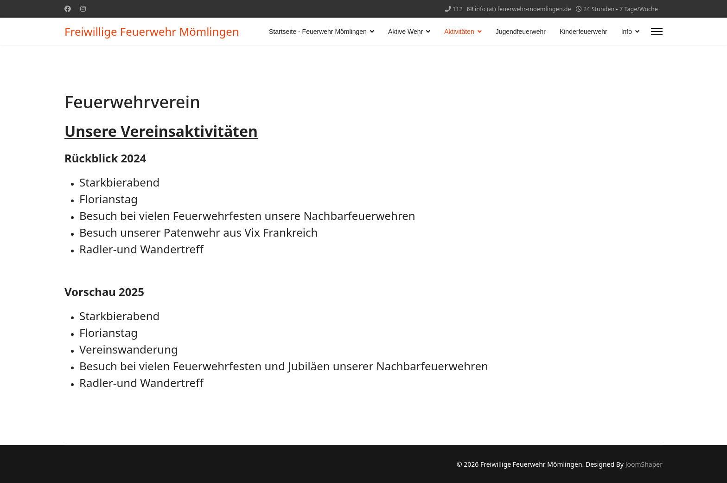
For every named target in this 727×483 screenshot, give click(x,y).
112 (458, 9)
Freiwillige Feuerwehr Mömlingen (151, 31)
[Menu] (657, 31)
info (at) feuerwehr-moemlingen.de (523, 9)
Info (626, 31)
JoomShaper (644, 464)
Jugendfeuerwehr (521, 31)
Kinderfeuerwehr (583, 31)
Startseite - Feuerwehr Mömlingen (318, 31)
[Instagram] (83, 8)
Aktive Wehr (405, 31)
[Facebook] (67, 8)
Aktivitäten (459, 31)
